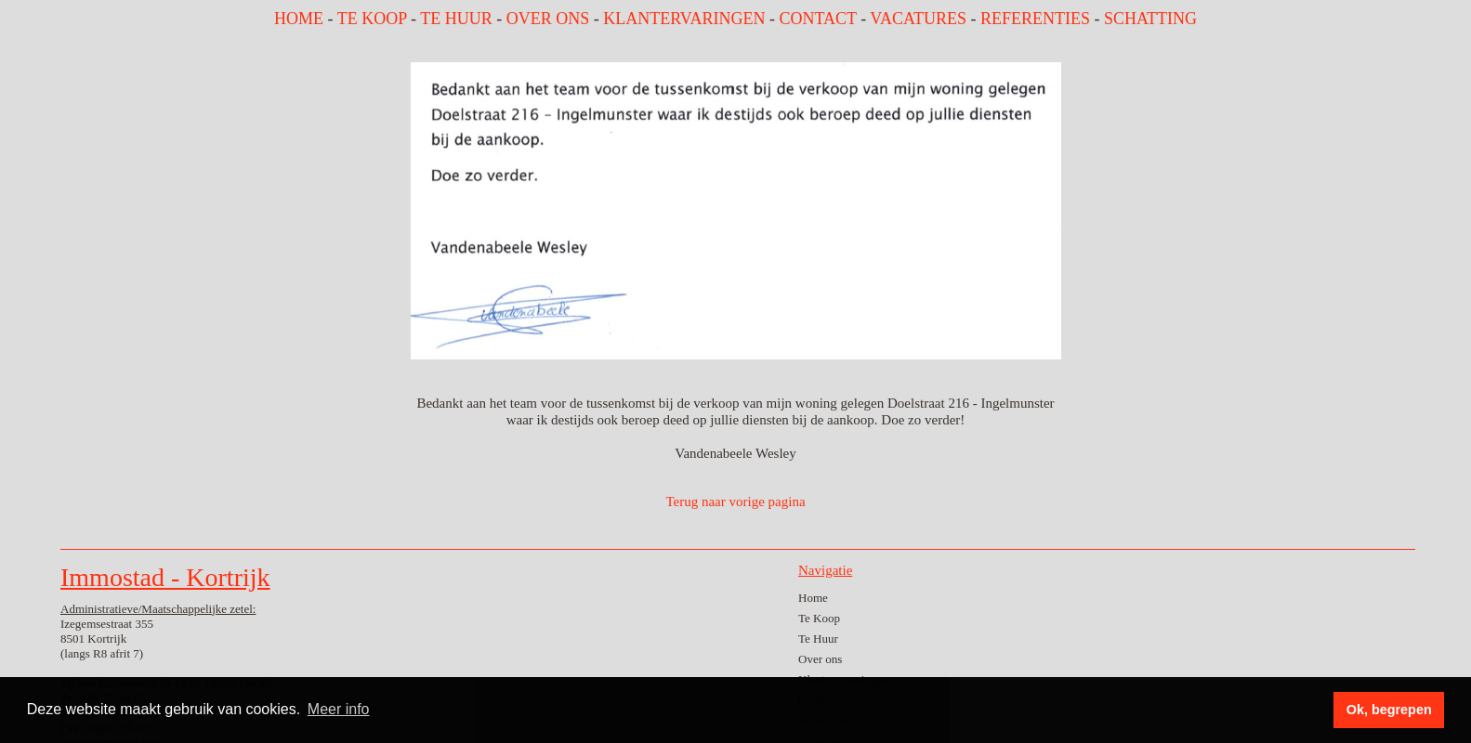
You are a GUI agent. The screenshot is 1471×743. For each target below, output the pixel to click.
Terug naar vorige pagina (735, 501)
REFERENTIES (1035, 18)
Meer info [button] (339, 709)
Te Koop (819, 618)
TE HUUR (456, 18)
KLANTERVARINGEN (684, 18)
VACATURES (918, 18)
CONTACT (817, 18)
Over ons (820, 659)
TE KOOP (372, 18)
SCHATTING (1150, 18)
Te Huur (818, 638)
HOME (298, 18)
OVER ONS (548, 18)
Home (813, 598)
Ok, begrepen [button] (1389, 709)
